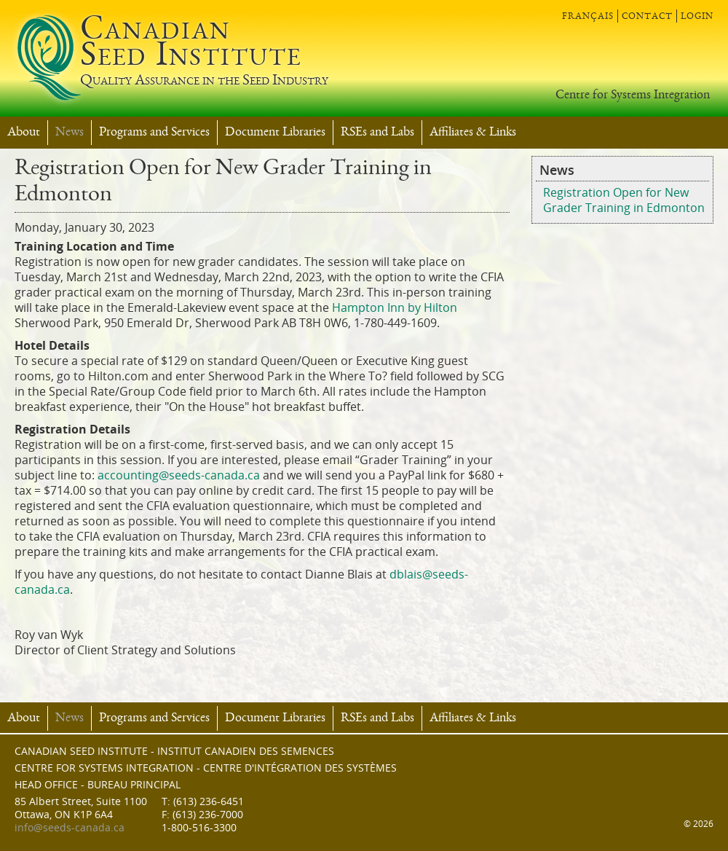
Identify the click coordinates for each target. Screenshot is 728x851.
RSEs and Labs (377, 132)
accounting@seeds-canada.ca (179, 475)
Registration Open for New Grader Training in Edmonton (624, 200)
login (697, 16)
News (69, 132)
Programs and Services (154, 132)
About (23, 132)
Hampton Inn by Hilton (394, 308)
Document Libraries (275, 132)
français (588, 16)
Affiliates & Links (473, 132)
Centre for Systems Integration (632, 95)
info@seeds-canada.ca (69, 828)
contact (647, 16)
